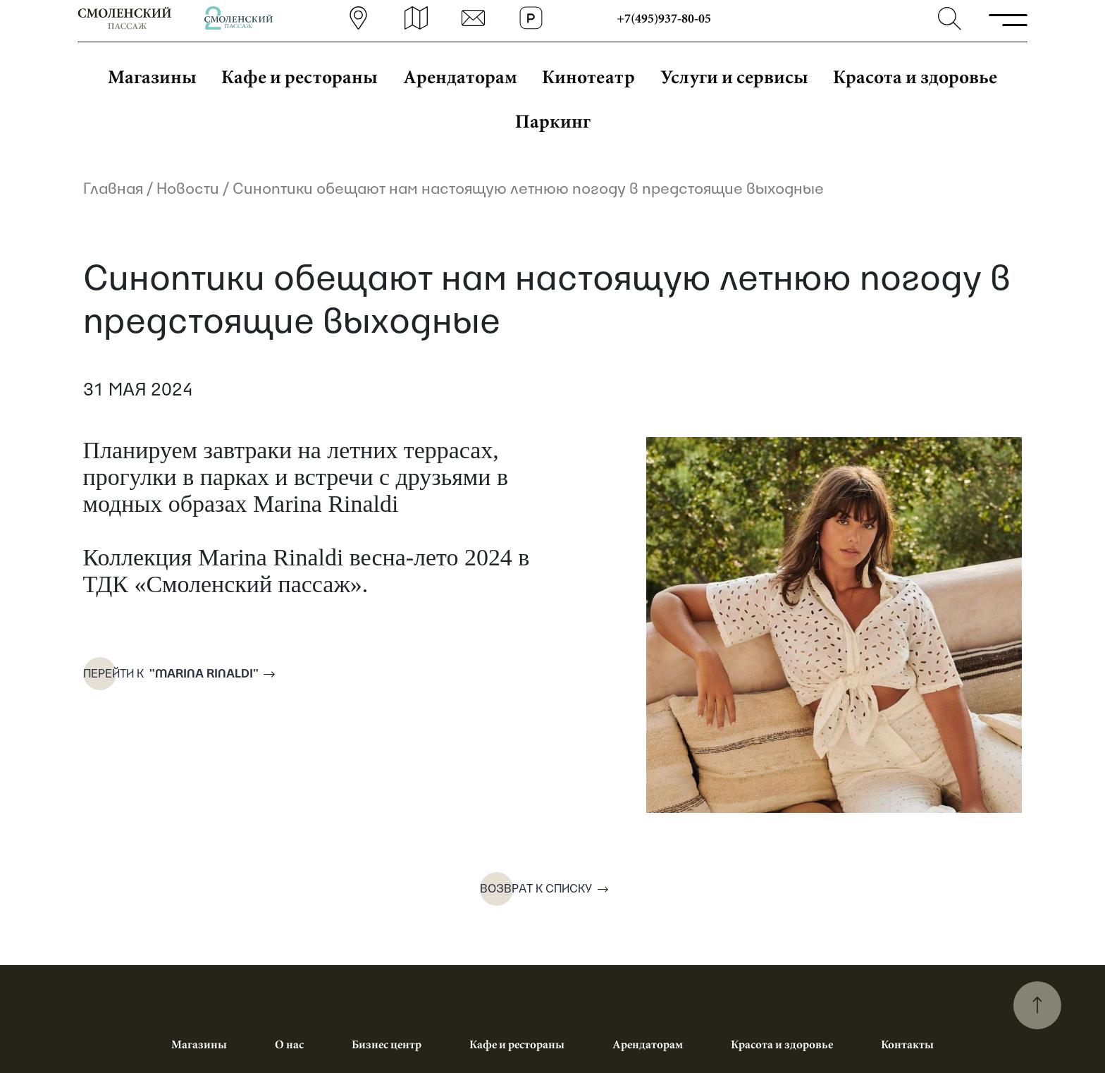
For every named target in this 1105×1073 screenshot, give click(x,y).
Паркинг (553, 120)
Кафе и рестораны (299, 76)
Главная (113, 188)
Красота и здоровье (915, 76)
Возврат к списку (536, 888)
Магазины (152, 76)
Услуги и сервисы (734, 76)
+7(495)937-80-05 (665, 18)
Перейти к (169, 674)
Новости (187, 188)
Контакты (907, 1044)
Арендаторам (460, 76)
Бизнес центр (386, 1044)
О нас (289, 1044)
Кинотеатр (588, 76)
